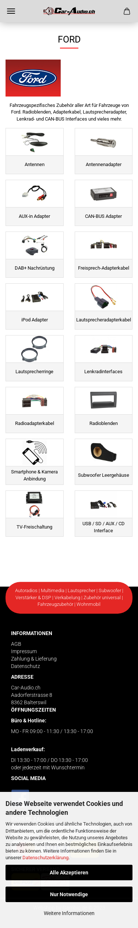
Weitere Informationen (69, 913)
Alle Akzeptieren (69, 872)
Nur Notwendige (69, 894)
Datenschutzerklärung (45, 857)
